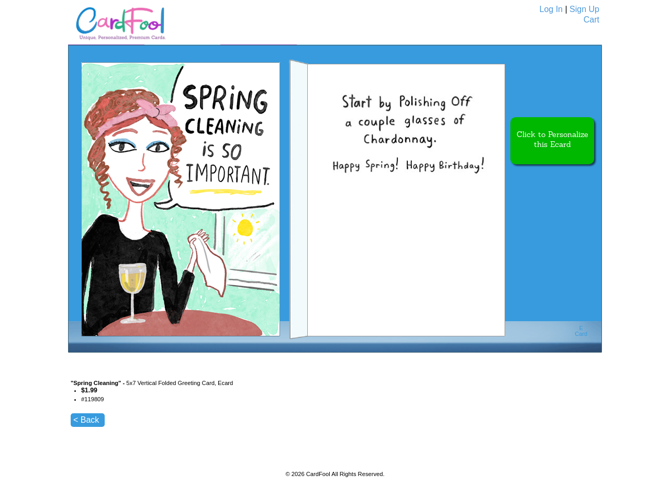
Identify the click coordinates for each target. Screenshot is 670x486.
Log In (551, 9)
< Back (86, 419)
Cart (591, 19)
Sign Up (584, 9)
